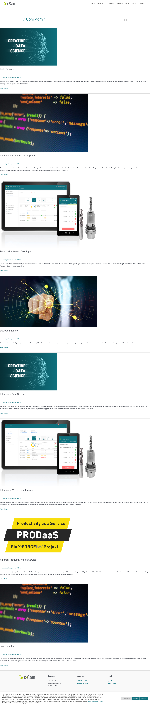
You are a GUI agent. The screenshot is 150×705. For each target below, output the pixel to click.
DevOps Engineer (9, 330)
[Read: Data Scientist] (28, 46)
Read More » (4, 88)
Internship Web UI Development (17, 490)
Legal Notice (111, 681)
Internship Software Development (18, 155)
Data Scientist (7, 69)
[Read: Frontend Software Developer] (48, 214)
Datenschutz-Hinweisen (95, 701)
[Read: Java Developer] (44, 613)
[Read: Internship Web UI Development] (48, 452)
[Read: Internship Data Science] (28, 371)
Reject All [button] (135, 698)
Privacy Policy (111, 683)
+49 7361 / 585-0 (82, 681)
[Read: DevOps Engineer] (48, 301)
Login (134, 3)
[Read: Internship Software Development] (44, 122)
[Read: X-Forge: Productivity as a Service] (38, 535)
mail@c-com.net (82, 683)
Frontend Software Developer (16, 251)
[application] (104, 3)
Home (93, 3)
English (142, 3)
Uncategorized (6, 77)
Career (127, 3)
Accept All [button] (144, 698)
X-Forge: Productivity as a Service (18, 559)
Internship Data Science (13, 394)
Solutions (101, 3)
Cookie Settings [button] (126, 698)
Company (120, 3)
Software (111, 3)
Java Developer (8, 646)
